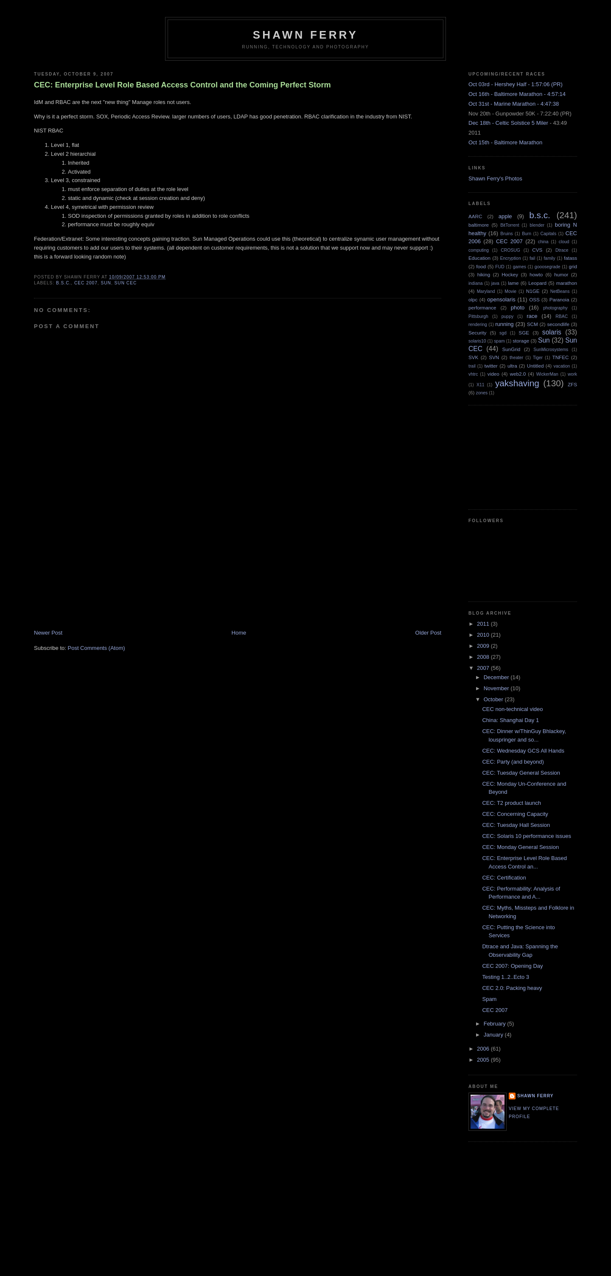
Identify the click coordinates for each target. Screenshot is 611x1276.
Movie (510, 291)
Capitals (549, 233)
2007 (484, 668)
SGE (524, 332)
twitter (491, 365)
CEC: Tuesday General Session (521, 773)
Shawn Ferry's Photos (495, 178)
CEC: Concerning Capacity (515, 814)
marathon (566, 283)
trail (472, 366)
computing (478, 250)
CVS (537, 250)
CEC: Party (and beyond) (513, 762)
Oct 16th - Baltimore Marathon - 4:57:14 (517, 94)
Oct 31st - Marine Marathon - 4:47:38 (513, 104)
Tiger (538, 357)
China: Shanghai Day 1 (510, 720)
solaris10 (477, 341)
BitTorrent (509, 225)
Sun (106, 283)
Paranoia (559, 299)
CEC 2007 (86, 283)
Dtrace (562, 250)
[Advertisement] (97, 570)
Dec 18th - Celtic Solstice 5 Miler (508, 123)
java (495, 283)
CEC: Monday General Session (520, 847)
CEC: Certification (504, 877)
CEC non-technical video (512, 709)
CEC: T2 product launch (511, 803)
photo (518, 307)
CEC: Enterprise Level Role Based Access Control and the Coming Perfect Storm (182, 85)
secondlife (558, 324)
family (549, 258)
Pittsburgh (478, 316)
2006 (484, 1049)
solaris (551, 332)
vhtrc (473, 374)
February (495, 1023)
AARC (475, 216)
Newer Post (48, 633)
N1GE (533, 291)
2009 (484, 646)
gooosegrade (548, 266)
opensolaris (501, 299)
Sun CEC (126, 283)
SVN (494, 357)
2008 (484, 657)
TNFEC (560, 357)
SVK (473, 357)
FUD (499, 266)
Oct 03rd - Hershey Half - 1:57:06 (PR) (515, 84)
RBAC (561, 316)
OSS (534, 299)
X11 (480, 384)
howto (536, 274)
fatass (570, 258)
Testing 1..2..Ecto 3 (505, 977)
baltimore (478, 225)
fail (532, 258)
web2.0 (518, 374)
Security (477, 332)
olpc (472, 299)
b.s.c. (63, 283)
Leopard (537, 283)
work (572, 374)
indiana (475, 283)
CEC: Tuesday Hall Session (516, 825)
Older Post (428, 633)
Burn (526, 233)
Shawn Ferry (305, 34)
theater (516, 357)
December (497, 677)
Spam (489, 999)
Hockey (510, 274)
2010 (484, 635)
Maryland (486, 291)
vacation (562, 366)
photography (555, 308)
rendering (477, 324)
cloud (564, 241)
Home (239, 633)
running (504, 324)
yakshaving (517, 383)
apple (505, 216)
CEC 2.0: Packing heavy (512, 988)
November (497, 688)
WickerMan (547, 374)
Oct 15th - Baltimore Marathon (505, 142)
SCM (532, 324)
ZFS (572, 384)
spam (499, 341)
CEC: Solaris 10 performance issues (526, 836)
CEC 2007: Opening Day (512, 966)
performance (482, 307)
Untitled (535, 365)
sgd (503, 333)
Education (479, 258)
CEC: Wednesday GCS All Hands (523, 751)
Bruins (506, 233)
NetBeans (560, 291)
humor (561, 274)
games (519, 266)
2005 (484, 1060)
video (493, 374)
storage (521, 340)
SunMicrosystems (550, 349)
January (494, 1034)
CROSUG (510, 250)
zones (482, 393)
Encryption (510, 258)
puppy (507, 316)
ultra (512, 365)
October (494, 699)
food (481, 266)
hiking (483, 274)
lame (513, 283)
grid (573, 266)
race (532, 316)
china (543, 241)
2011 (484, 624)
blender (537, 225)
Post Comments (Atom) (96, 648)
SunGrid (511, 349)
